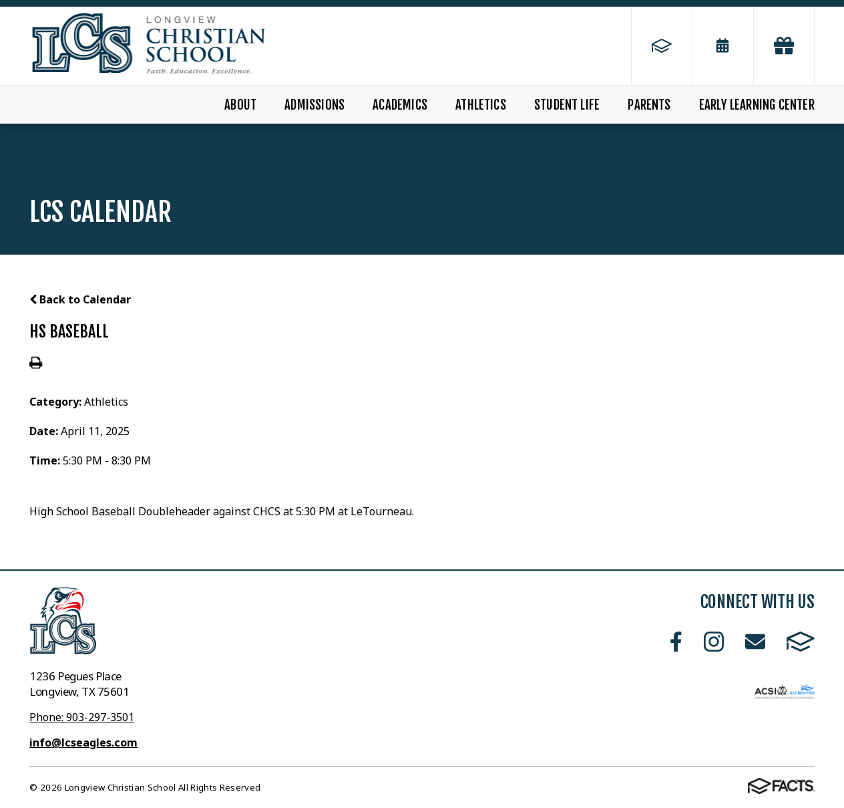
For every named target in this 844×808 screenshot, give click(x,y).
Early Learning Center (757, 105)
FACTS (801, 642)
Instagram (714, 642)
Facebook (676, 642)
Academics (400, 105)
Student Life (567, 105)
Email (755, 642)
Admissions (314, 105)
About (240, 105)
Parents (649, 105)
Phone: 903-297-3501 (81, 717)
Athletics (480, 105)
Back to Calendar (80, 299)
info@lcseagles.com (83, 742)
